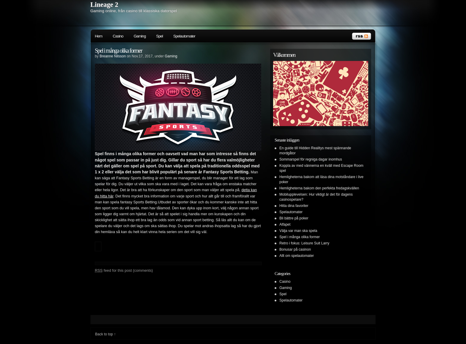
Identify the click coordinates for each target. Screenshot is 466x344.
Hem (98, 36)
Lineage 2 (104, 4)
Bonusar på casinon (295, 249)
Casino (118, 36)
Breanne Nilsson (113, 56)
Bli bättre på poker (293, 218)
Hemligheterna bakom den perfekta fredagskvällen (319, 188)
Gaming (140, 36)
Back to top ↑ (105, 334)
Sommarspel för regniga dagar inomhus (310, 159)
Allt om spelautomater (296, 256)
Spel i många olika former (118, 50)
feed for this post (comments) (124, 270)
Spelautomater (184, 36)
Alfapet (284, 224)
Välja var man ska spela (298, 231)
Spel (159, 36)
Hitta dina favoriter (293, 206)
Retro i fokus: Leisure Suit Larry (304, 243)
